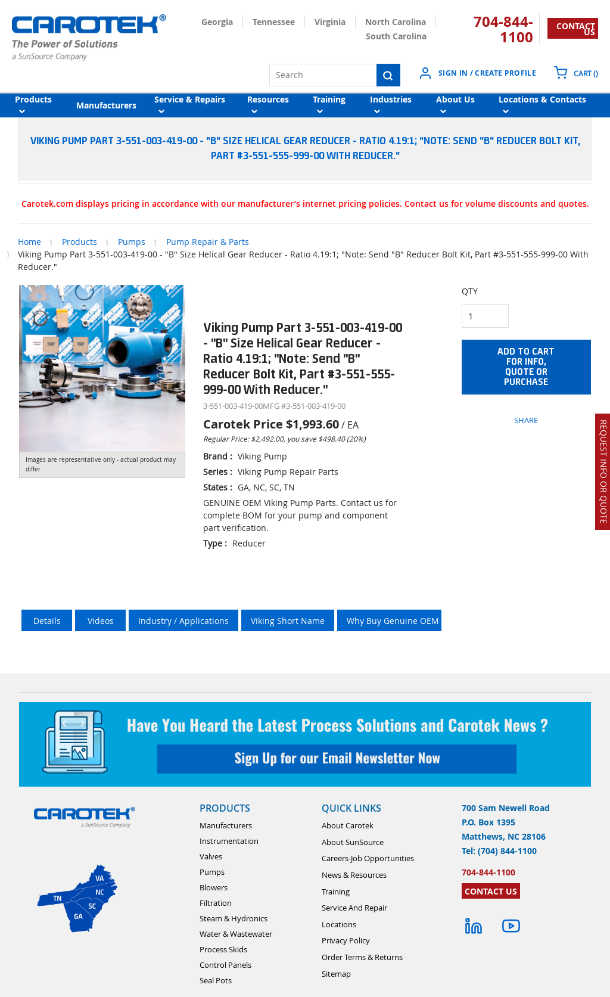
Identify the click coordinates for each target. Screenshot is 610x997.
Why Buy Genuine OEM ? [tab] (396, 620)
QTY (470, 291)
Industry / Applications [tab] (183, 620)
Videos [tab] (101, 620)
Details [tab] (47, 620)
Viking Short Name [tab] (288, 620)
